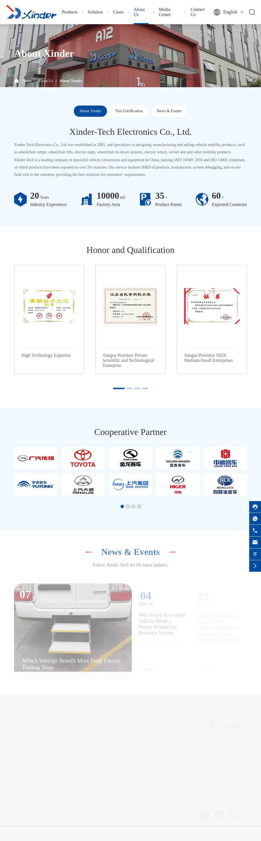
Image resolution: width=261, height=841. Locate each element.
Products (69, 12)
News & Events (169, 111)
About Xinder (70, 81)
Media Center (165, 12)
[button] (118, 388)
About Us (45, 81)
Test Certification (129, 111)
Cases (118, 12)
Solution (95, 12)
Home (27, 81)
